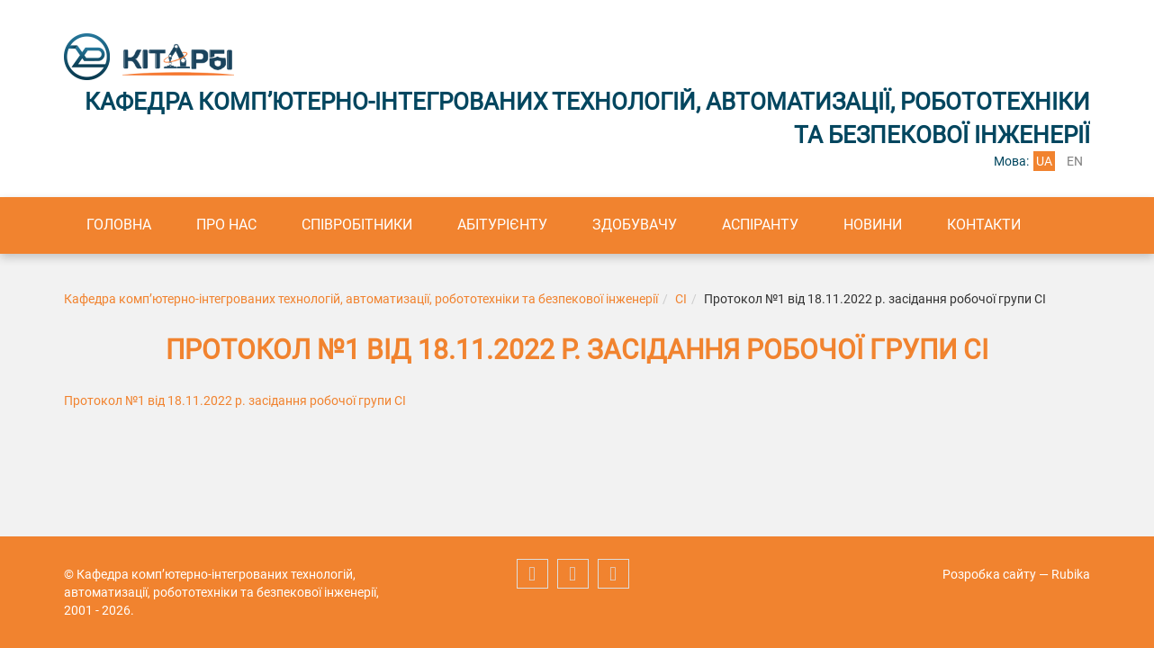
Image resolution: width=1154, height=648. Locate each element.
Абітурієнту (502, 224)
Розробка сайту (989, 574)
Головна (118, 224)
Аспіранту (760, 224)
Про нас (226, 224)
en (1075, 161)
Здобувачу (634, 224)
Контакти (984, 224)
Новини (872, 224)
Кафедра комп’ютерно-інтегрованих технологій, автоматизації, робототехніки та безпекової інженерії (361, 299)
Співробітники (357, 224)
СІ (681, 299)
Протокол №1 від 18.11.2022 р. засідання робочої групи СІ (235, 400)
